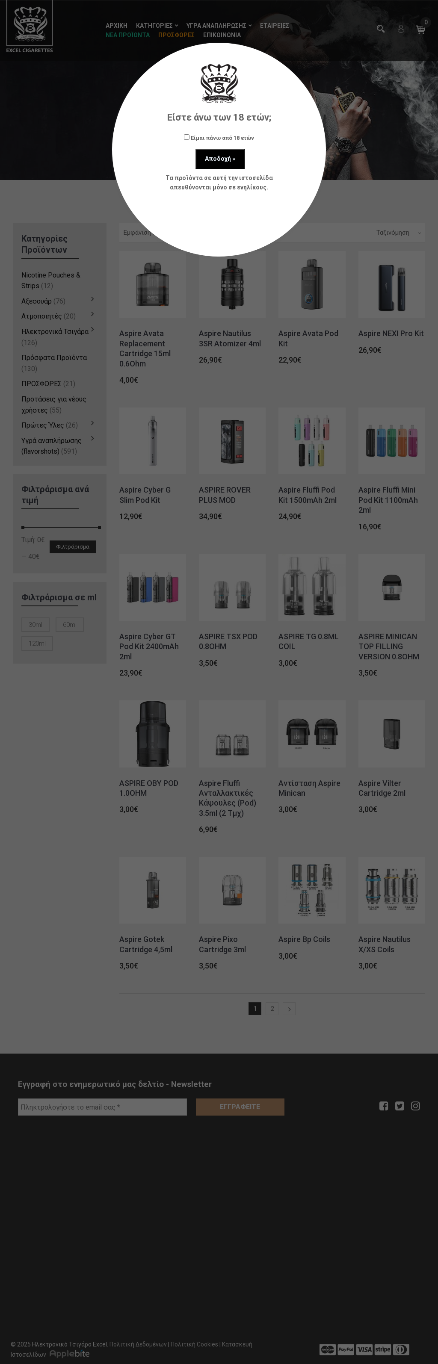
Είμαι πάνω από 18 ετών (219, 137)
